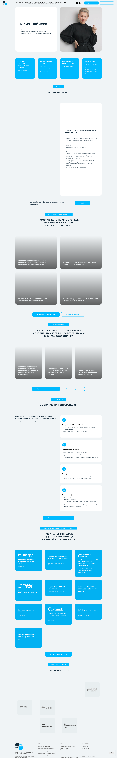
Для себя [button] (28, 2)
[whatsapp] (80, 3)
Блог (65, 2)
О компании (58, 2)
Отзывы (49, 2)
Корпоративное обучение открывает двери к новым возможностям (58, 523)
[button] (107, 2)
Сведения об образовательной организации (42, 3)
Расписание (19, 2)
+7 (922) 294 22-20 (32, 752)
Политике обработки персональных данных (83, 753)
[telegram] (77, 3)
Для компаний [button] (39, 2)
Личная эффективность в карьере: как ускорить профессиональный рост (27, 525)
